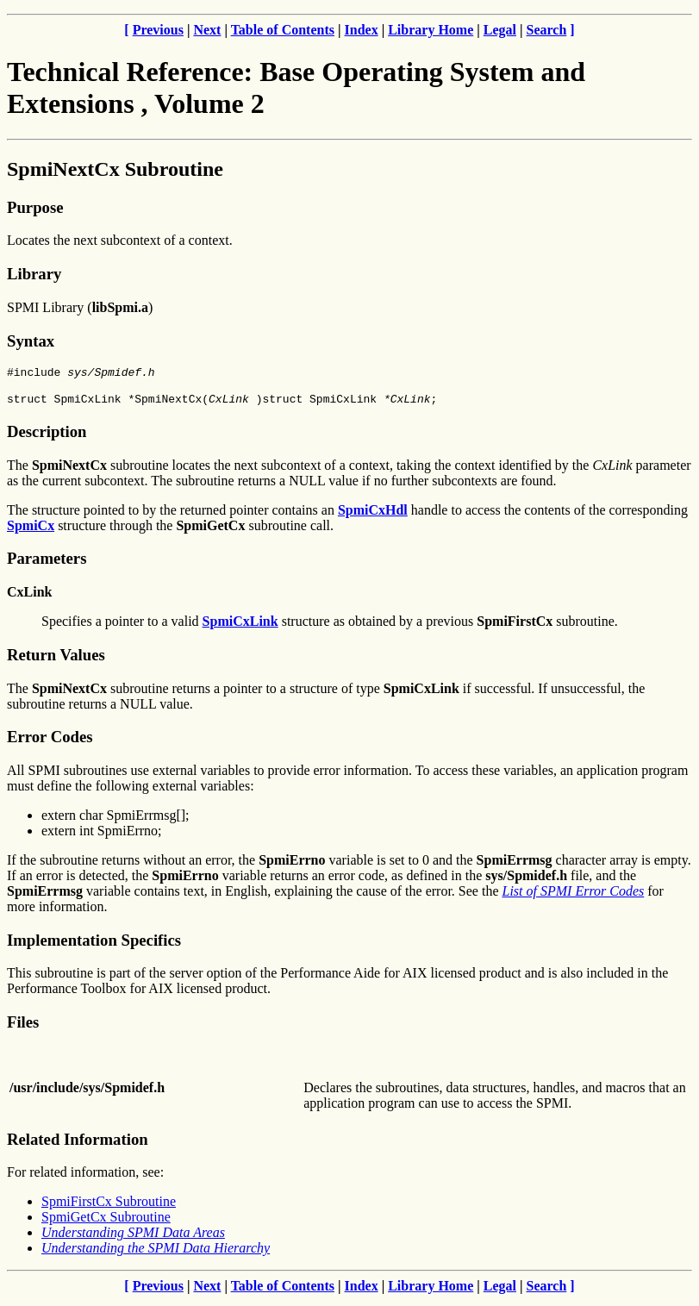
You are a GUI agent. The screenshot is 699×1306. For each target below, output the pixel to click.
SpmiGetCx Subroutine (106, 1222)
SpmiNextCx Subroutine (115, 169)
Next (207, 29)
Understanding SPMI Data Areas (133, 1237)
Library (34, 274)
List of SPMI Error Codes (573, 896)
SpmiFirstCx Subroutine (108, 1206)
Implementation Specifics (94, 945)
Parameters (46, 563)
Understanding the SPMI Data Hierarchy (155, 1253)
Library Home (430, 29)
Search (547, 29)
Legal (500, 29)
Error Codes (50, 742)
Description (46, 437)
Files (23, 1027)
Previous (158, 29)
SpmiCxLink (240, 626)
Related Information (77, 1144)
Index (361, 29)
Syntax (30, 341)
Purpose (35, 207)
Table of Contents (282, 29)
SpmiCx (30, 530)
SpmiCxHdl (373, 515)
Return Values (56, 660)
